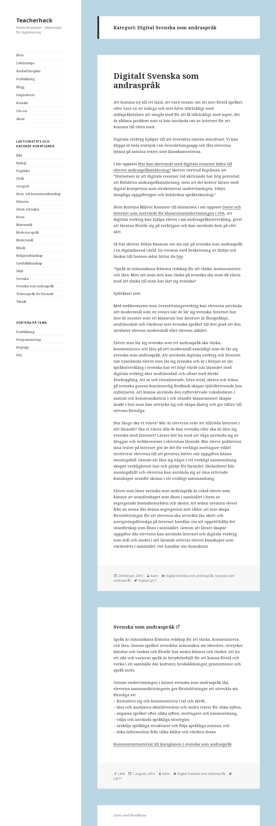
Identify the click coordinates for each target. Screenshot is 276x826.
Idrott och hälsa (27, 209)
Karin (154, 576)
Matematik (24, 225)
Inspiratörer (25, 95)
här (180, 256)
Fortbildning (25, 79)
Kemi (20, 217)
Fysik (20, 178)
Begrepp (22, 347)
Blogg (20, 87)
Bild (19, 155)
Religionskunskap (29, 255)
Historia (22, 201)
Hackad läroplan (28, 71)
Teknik (21, 301)
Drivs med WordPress (130, 815)
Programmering (28, 339)
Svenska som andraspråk (35, 286)
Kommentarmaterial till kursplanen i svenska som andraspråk (173, 744)
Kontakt (22, 103)
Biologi (21, 163)
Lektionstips (25, 63)
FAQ (19, 355)
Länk (121, 774)
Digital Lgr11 (147, 580)
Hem (20, 55)
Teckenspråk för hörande (35, 294)
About (20, 119)
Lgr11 (118, 778)
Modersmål (24, 240)
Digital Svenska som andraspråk (189, 576)
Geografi (22, 186)
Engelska (23, 171)
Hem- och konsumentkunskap (38, 194)
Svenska (22, 279)
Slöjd (19, 271)
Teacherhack (34, 20)
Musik (20, 248)
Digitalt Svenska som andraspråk (156, 80)
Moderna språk (27, 232)
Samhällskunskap (29, 263)
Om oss (21, 111)
